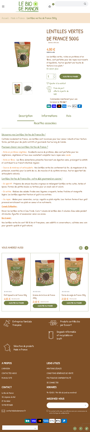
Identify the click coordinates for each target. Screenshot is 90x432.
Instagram (75, 428)
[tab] (25, 117)
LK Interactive (28, 429)
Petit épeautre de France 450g (15, 295)
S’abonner (85, 405)
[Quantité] (50, 76)
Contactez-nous (9, 373)
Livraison (6, 368)
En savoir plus (52, 68)
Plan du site (7, 378)
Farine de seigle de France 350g (74, 295)
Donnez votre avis (53, 42)
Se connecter (52, 382)
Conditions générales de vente (60, 373)
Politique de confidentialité (59, 378)
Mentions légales (54, 368)
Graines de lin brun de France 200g (44, 296)
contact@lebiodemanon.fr (16, 410)
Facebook (80, 428)
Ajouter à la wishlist (56, 83)
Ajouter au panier (70, 76)
